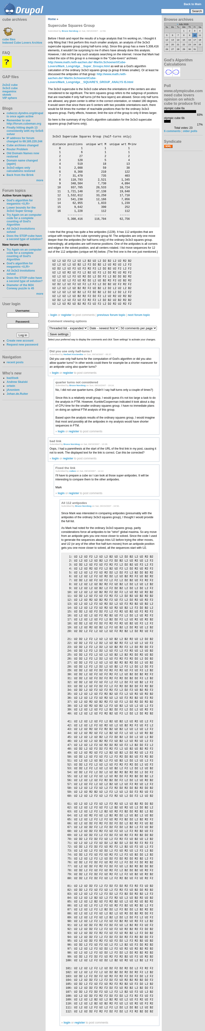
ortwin (11, 386)
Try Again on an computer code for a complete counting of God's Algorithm (24, 219)
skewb (6, 94)
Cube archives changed (22, 145)
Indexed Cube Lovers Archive (22, 42)
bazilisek (12, 378)
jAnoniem (13, 389)
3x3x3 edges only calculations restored (21, 169)
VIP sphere (9, 98)
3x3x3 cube (10, 88)
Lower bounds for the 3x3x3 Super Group (21, 209)
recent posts (15, 362)
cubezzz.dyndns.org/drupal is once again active (25, 115)
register (66, 315)
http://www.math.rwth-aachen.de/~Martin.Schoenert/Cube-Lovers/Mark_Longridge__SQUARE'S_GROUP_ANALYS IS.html (90, 78)
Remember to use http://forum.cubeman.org (24, 122)
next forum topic (139, 315)
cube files (8, 38)
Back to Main (192, 4)
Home (52, 19)
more (39, 180)
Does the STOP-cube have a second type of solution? (25, 237)
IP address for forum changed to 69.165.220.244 (24, 139)
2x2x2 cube (10, 85)
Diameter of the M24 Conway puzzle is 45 (20, 286)
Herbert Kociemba (73, 354)
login (53, 315)
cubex (72, 471)
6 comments (172, 131)
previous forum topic (111, 315)
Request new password (22, 344)
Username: (22, 310)
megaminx (9, 91)
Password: (23, 321)
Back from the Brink (20, 175)
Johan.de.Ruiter (17, 393)
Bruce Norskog (70, 31)
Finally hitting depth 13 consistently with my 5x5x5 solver (25, 131)
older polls (190, 131)
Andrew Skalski (17, 382)
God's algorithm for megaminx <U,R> (20, 202)
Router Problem (17, 149)
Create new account (20, 340)
